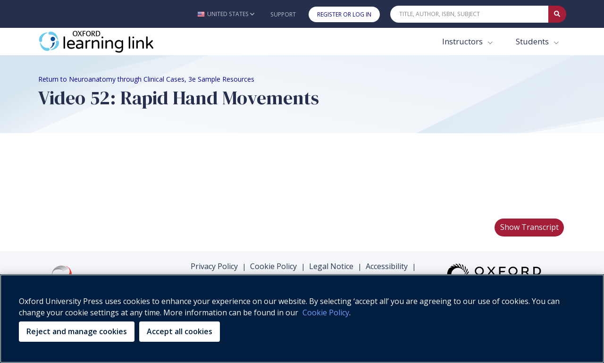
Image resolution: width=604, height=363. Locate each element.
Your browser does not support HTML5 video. (109, 175)
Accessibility (387, 266)
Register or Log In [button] (344, 14)
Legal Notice (331, 266)
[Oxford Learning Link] (109, 41)
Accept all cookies (179, 331)
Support (283, 14)
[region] (302, 318)
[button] (226, 13)
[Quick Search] (469, 14)
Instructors (463, 41)
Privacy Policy (214, 266)
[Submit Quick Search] (557, 14)
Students (533, 41)
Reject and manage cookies (76, 331)
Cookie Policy (273, 266)
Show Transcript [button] (529, 227)
